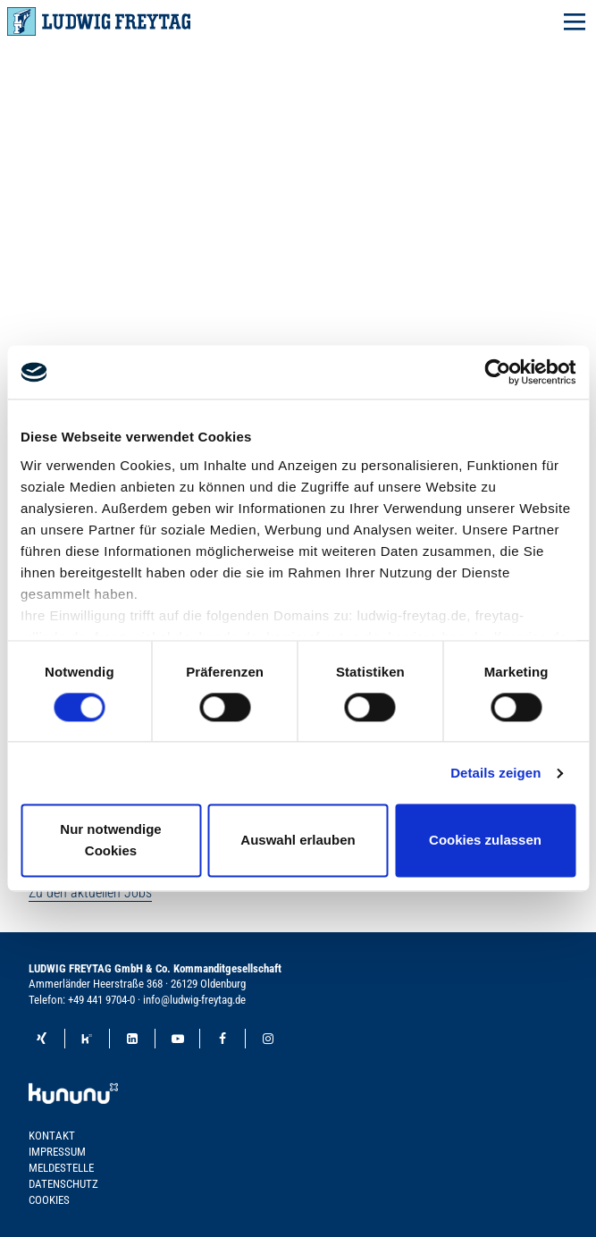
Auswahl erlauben (297, 840)
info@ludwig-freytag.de (194, 999)
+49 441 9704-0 (101, 999)
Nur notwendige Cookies (110, 840)
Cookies (49, 1200)
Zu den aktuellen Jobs (90, 892)
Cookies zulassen (485, 840)
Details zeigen (495, 772)
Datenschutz (63, 1184)
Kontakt (52, 1135)
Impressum (57, 1151)
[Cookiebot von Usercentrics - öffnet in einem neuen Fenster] (497, 371)
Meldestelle (61, 1167)
